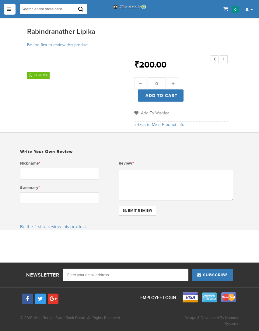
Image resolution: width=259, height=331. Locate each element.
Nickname (30, 163)
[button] (249, 9)
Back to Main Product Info (159, 124)
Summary (30, 187)
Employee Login (158, 297)
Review (126, 163)
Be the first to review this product (58, 45)
